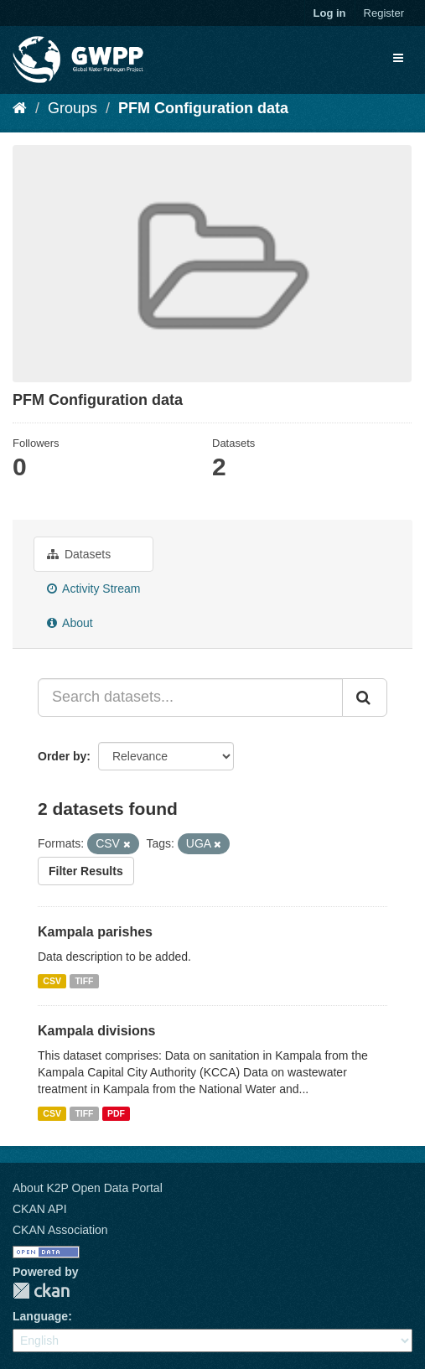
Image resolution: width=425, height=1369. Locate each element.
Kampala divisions (97, 1031)
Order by (62, 756)
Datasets (79, 554)
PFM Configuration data (203, 108)
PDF (116, 1113)
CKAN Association (60, 1230)
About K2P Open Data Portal (88, 1188)
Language (40, 1316)
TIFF (84, 981)
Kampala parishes (95, 932)
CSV (52, 981)
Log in (330, 13)
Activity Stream (93, 588)
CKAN (41, 1290)
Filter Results (86, 871)
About (70, 623)
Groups (72, 108)
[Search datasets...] (190, 697)
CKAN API (40, 1209)
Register (384, 13)
